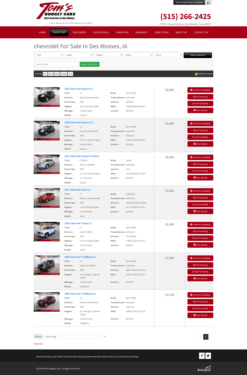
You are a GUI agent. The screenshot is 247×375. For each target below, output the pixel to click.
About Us (113, 356)
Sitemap (134, 356)
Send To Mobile (200, 103)
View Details (200, 110)
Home (39, 356)
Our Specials (70, 356)
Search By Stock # (89, 64)
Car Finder (58, 356)
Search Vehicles (197, 55)
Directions (103, 356)
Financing (82, 356)
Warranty (92, 356)
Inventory (47, 356)
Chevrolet (38, 343)
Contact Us (124, 356)
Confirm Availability (200, 90)
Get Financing (200, 96)
